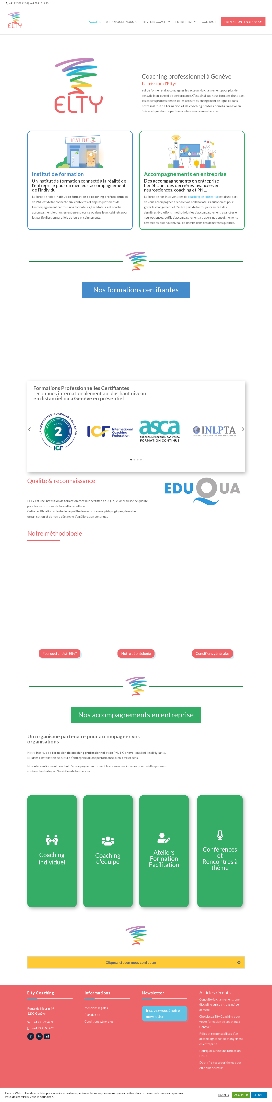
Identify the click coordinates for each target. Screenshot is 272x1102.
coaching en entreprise (203, 196)
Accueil (95, 21)
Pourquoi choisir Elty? (59, 653)
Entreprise (184, 21)
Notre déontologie (136, 653)
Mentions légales (96, 1008)
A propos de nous (120, 21)
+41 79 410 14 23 (43, 1028)
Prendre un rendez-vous (243, 21)
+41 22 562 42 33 (43, 1022)
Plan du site (92, 1014)
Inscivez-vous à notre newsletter (163, 1013)
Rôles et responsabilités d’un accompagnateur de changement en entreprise (221, 1039)
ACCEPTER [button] (241, 1094)
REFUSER (259, 1094)
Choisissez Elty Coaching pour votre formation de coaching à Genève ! (219, 1022)
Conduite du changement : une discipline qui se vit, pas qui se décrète (219, 1004)
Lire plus (223, 1095)
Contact (209, 21)
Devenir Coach (154, 21)
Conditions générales (212, 653)
